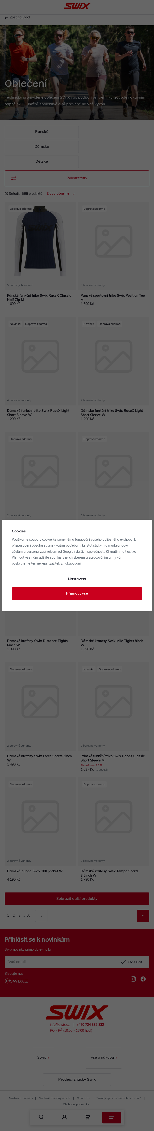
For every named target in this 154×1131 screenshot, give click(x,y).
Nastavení (77, 579)
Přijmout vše (77, 594)
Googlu (68, 552)
